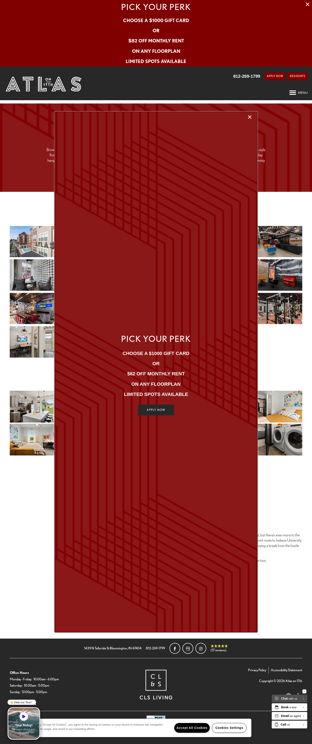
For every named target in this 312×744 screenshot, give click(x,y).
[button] (156, 410)
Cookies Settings (229, 727)
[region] (134, 728)
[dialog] (156, 372)
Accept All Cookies (192, 727)
